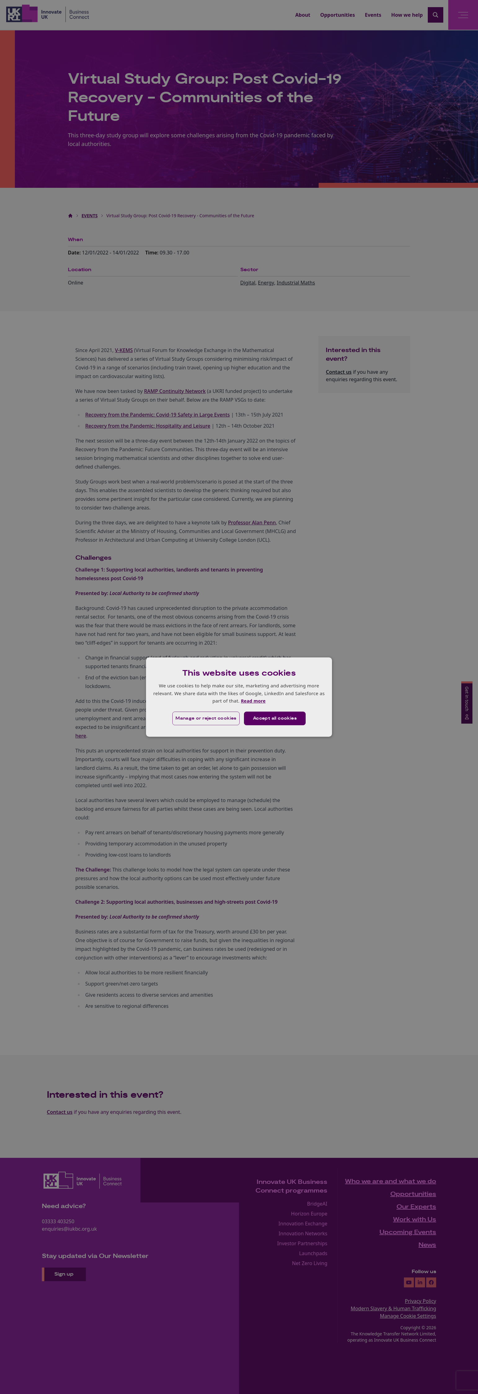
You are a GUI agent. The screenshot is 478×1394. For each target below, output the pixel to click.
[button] (205, 718)
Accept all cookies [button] (275, 718)
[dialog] (239, 697)
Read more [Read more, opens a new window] (253, 701)
